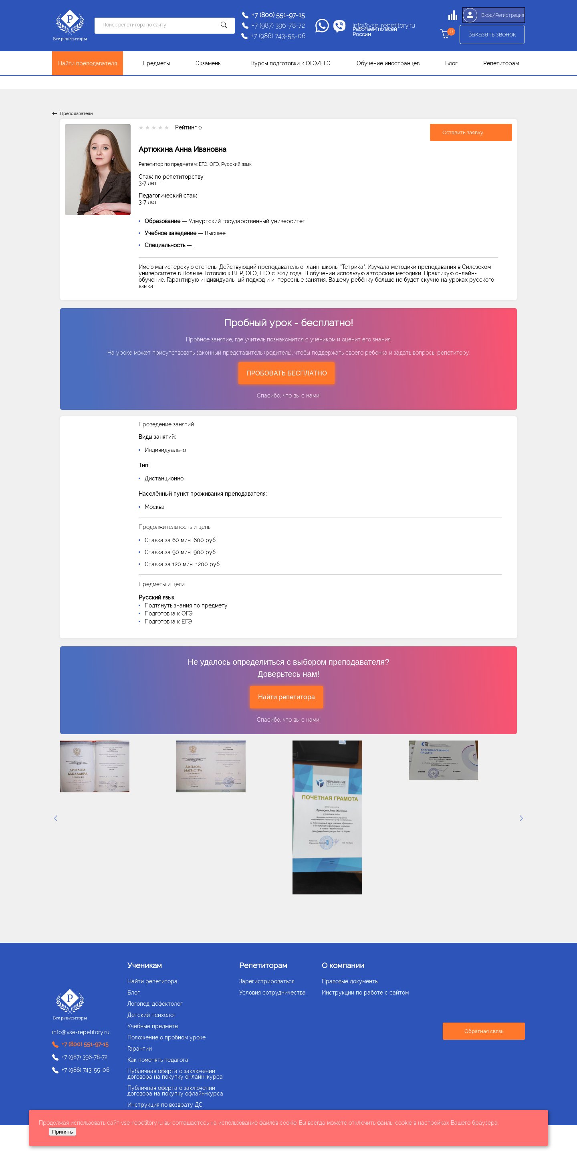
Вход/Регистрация (492, 15)
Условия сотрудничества (272, 992)
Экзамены (209, 63)
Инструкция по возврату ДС (165, 1105)
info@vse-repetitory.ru (384, 25)
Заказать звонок (492, 36)
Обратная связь (484, 1031)
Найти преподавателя (87, 63)
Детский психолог (151, 1015)
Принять (62, 1132)
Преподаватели (76, 113)
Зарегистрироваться (267, 981)
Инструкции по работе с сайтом (365, 992)
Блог (451, 63)
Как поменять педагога (157, 1060)
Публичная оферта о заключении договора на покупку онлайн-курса (175, 1074)
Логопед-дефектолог (155, 1004)
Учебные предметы (152, 1026)
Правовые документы (350, 981)
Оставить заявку (462, 132)
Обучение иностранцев (388, 63)
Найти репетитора (286, 697)
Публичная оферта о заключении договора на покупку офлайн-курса (175, 1091)
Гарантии (139, 1048)
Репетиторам (501, 63)
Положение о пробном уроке (166, 1037)
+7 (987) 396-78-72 (278, 25)
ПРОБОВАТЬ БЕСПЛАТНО (286, 373)
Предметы (156, 63)
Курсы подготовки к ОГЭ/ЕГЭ (291, 63)
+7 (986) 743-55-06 (278, 36)
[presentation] (521, 818)
